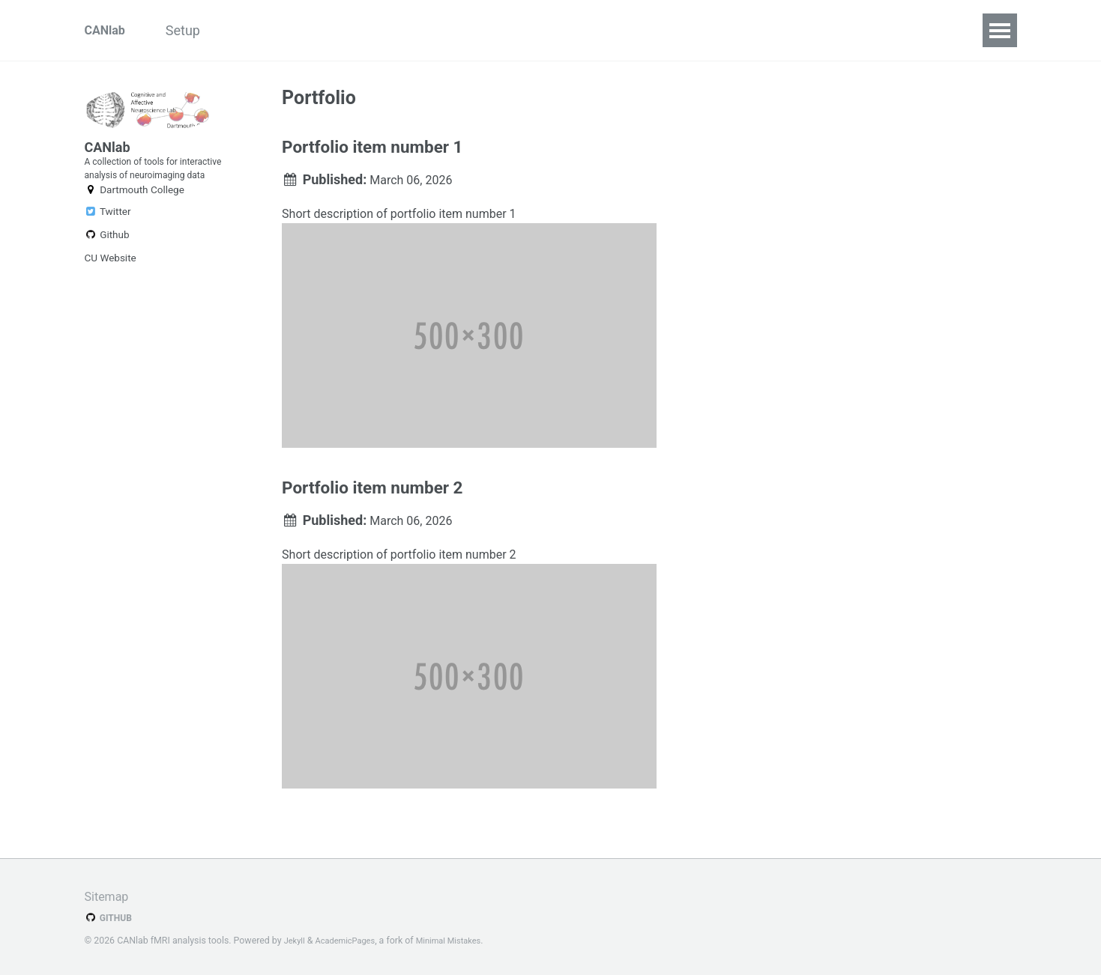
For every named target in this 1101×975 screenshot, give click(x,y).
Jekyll (296, 941)
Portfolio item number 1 (372, 152)
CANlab (107, 30)
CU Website (110, 305)
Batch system (619, 30)
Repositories (283, 30)
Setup (201, 30)
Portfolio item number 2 (372, 503)
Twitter (108, 258)
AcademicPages (351, 941)
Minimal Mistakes (462, 941)
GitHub (110, 918)
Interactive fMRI (395, 30)
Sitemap (109, 897)
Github (107, 282)
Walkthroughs (510, 30)
